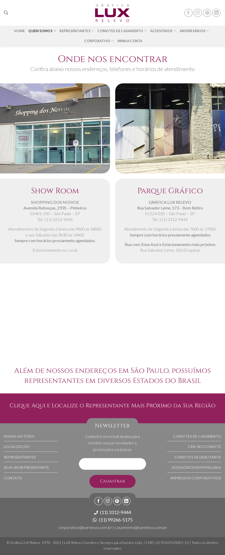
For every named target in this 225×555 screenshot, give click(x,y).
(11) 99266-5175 (112, 520)
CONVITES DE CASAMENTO (197, 436)
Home (19, 31)
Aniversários (194, 30)
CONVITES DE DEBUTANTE (197, 457)
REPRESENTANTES (20, 457)
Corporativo (99, 40)
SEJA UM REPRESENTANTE (26, 467)
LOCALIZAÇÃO (17, 446)
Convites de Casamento (122, 30)
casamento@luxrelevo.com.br (141, 527)
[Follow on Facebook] (188, 13)
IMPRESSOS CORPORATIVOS (195, 478)
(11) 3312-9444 (112, 512)
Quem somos (42, 30)
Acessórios (163, 30)
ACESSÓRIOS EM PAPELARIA (196, 467)
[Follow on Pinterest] (207, 13)
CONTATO (13, 478)
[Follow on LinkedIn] (216, 13)
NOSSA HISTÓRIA (19, 436)
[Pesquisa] (6, 13)
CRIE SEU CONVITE (204, 446)
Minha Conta (130, 41)
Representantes (77, 30)
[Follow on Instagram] (198, 13)
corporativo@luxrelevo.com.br (85, 527)
